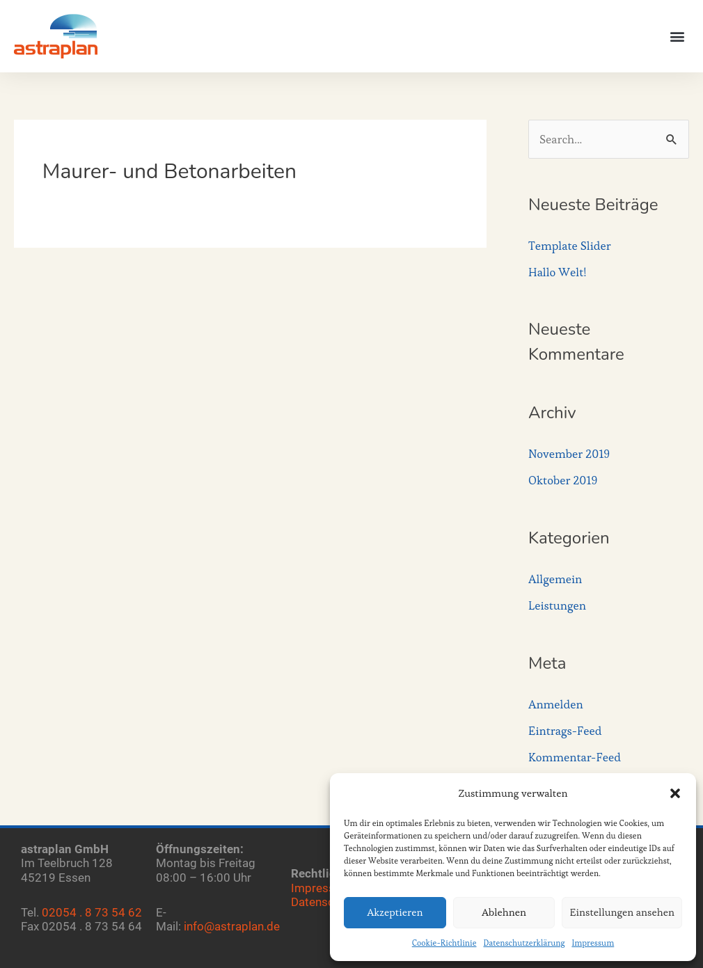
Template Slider (569, 245)
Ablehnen (504, 912)
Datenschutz (323, 902)
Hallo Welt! (557, 272)
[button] (675, 793)
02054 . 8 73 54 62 (92, 912)
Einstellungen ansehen (621, 912)
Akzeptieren (394, 912)
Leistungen (557, 605)
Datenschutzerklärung (524, 942)
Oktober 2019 (562, 480)
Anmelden (555, 704)
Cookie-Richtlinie (444, 942)
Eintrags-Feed (564, 730)
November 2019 (569, 453)
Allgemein (555, 579)
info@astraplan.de (232, 926)
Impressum (592, 942)
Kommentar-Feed (574, 757)
